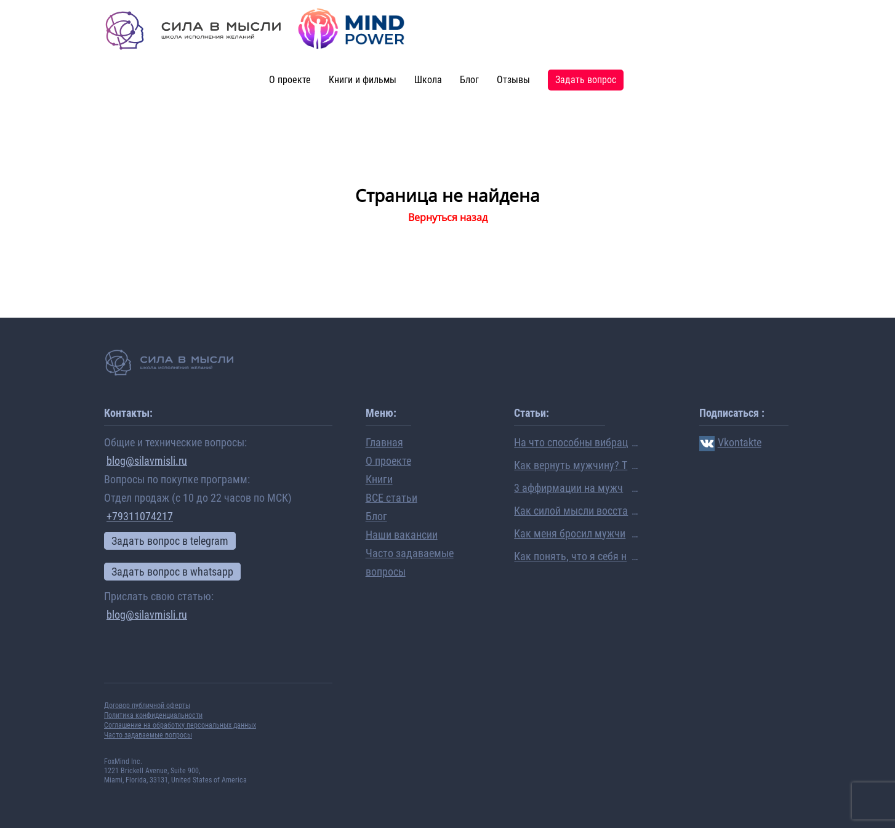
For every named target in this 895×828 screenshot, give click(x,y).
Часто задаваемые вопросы (148, 735)
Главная (384, 442)
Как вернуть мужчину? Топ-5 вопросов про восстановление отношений (570, 466)
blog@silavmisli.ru (146, 460)
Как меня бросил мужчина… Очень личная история (570, 534)
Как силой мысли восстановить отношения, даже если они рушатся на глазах (571, 511)
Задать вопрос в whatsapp (172, 571)
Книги (379, 479)
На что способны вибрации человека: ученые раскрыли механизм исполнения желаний (571, 443)
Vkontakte (730, 442)
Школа (428, 80)
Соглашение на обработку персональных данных (180, 725)
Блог (469, 80)
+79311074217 (139, 516)
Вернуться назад (448, 217)
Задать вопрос (585, 80)
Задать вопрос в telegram (169, 540)
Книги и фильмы (362, 80)
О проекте (290, 80)
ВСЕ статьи (391, 497)
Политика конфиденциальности (153, 715)
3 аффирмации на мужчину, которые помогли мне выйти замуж (569, 488)
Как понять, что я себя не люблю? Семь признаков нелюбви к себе (570, 557)
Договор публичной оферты (147, 705)
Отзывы (513, 80)
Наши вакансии (402, 534)
